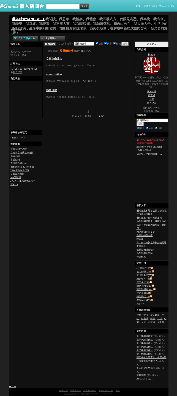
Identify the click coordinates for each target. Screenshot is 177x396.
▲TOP (101, 116)
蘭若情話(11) (143, 296)
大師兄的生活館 (18, 149)
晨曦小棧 (15, 156)
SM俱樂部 (15, 177)
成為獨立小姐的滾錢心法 (149, 153)
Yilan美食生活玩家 (19, 170)
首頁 (12, 30)
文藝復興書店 (17, 174)
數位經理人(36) (144, 271)
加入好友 (151, 103)
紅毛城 (144, 318)
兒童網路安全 (89, 390)
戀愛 (139, 315)
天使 (143, 322)
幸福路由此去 (54, 58)
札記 (159, 318)
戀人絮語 (155, 315)
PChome (163, 6)
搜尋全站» (86, 51)
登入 (173, 6)
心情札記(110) (144, 268)
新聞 (138, 6)
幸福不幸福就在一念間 (22, 152)
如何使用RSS (31, 68)
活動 (19, 30)
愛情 (145, 315)
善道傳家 (141, 256)
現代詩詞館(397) (145, 289)
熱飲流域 (51, 90)
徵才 (118, 390)
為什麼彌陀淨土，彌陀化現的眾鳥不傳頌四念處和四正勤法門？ (152, 225)
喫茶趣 (140, 239)
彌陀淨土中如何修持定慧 (149, 217)
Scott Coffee (54, 74)
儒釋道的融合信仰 (146, 249)
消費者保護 (75, 390)
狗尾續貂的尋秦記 (146, 232)
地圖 (151, 99)
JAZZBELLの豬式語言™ (23, 181)
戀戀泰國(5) (143, 293)
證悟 (139, 378)
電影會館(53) (143, 282)
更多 (140, 303)
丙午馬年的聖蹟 (145, 253)
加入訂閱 (17, 72)
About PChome (106, 390)
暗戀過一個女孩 (156, 322)
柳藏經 (14, 137)
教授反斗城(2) (144, 300)
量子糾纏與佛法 (145, 336)
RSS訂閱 (17, 68)
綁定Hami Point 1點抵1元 (150, 146)
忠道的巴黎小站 (18, 163)
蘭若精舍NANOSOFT (28, 19)
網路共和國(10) (144, 286)
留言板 (151, 95)
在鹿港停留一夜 (145, 235)
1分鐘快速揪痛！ (145, 150)
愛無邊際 (141, 375)
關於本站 (151, 91)
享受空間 (15, 159)
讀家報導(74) (143, 278)
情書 (152, 318)
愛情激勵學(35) (144, 275)
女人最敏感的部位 (146, 368)
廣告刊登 (63, 390)
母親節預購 (149, 6)
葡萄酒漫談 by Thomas (22, 166)
